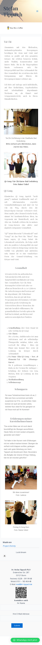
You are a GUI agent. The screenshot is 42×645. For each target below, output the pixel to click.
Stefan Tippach (12, 11)
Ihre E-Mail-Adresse (21, 617)
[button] (25, 640)
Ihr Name (21, 606)
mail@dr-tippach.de (24, 584)
